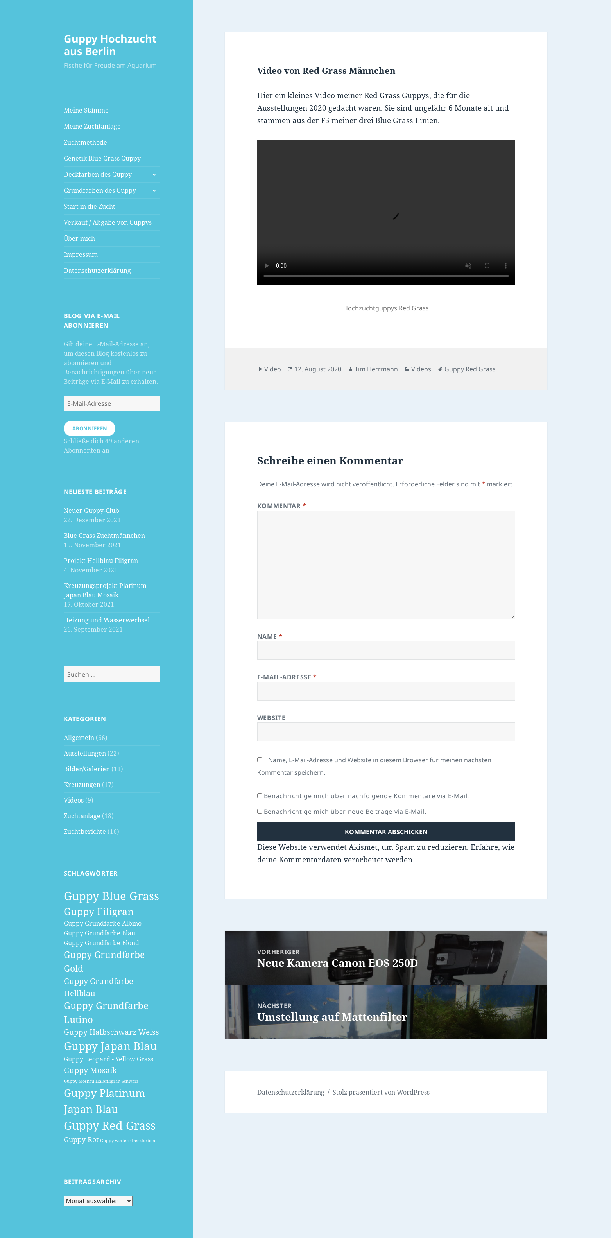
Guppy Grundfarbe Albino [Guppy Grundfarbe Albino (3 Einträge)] (103, 923)
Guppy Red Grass (470, 369)
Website (271, 717)
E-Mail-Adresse (287, 677)
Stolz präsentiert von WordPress (381, 1092)
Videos (74, 800)
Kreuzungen (82, 784)
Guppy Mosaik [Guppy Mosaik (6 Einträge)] (90, 1069)
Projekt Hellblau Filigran (101, 560)
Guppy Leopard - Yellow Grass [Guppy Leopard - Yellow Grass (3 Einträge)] (108, 1059)
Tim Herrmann (376, 369)
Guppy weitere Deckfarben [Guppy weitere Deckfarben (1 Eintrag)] (127, 1140)
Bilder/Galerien (87, 769)
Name (270, 636)
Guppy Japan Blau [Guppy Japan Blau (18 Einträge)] (110, 1045)
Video (272, 369)
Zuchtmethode (85, 142)
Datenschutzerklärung (97, 270)
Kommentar (281, 506)
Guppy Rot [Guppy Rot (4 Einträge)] (81, 1139)
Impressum (81, 254)
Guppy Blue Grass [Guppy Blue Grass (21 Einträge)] (111, 895)
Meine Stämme (86, 110)
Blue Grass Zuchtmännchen (104, 535)
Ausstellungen (85, 753)
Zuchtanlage (82, 816)
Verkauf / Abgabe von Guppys (108, 222)
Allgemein (79, 737)
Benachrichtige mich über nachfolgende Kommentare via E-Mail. (366, 796)
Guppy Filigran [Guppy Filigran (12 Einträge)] (99, 911)
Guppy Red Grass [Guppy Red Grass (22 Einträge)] (110, 1125)
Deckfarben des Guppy (98, 174)
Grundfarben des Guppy (100, 190)
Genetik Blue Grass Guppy (102, 158)
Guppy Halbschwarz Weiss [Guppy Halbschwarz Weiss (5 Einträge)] (111, 1032)
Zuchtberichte (85, 831)
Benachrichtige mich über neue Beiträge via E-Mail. (345, 811)
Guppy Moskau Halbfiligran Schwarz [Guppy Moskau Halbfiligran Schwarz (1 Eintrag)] (101, 1081)
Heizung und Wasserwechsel (107, 620)
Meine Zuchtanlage (92, 126)
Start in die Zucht (89, 206)
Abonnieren (89, 428)
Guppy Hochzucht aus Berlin (110, 44)
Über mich (79, 238)
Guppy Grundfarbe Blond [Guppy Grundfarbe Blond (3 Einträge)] (101, 943)
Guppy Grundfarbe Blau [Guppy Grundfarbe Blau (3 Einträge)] (99, 933)
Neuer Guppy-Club (91, 510)
